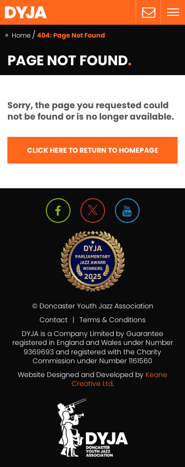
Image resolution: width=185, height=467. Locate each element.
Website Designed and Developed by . (92, 379)
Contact (53, 319)
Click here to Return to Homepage (92, 150)
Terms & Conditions (112, 319)
